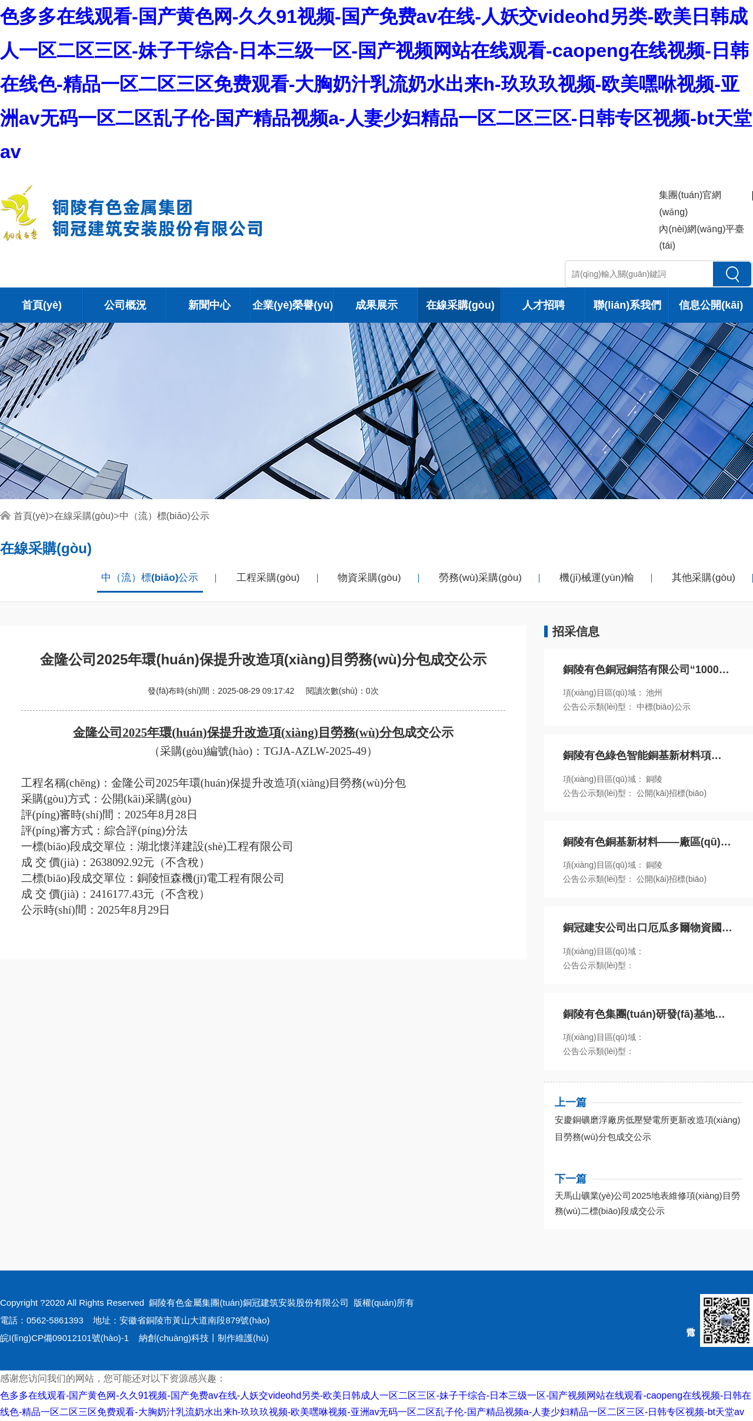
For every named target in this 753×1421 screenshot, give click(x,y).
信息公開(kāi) (711, 305)
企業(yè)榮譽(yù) (292, 305)
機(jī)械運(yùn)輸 (596, 577)
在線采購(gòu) (460, 305)
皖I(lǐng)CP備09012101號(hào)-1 (64, 1338)
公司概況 (125, 305)
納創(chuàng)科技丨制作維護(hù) (204, 1338)
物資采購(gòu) (369, 577)
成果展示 (376, 305)
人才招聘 (543, 305)
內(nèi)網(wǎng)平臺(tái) (701, 237)
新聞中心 (209, 305)
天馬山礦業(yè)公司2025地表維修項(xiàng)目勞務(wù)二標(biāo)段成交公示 (647, 1203)
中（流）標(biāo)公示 (164, 516)
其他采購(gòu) (703, 577)
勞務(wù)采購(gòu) (480, 577)
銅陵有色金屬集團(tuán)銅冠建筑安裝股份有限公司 (248, 1303)
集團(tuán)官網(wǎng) (690, 203)
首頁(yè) (42, 305)
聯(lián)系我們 (627, 305)
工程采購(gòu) (268, 577)
